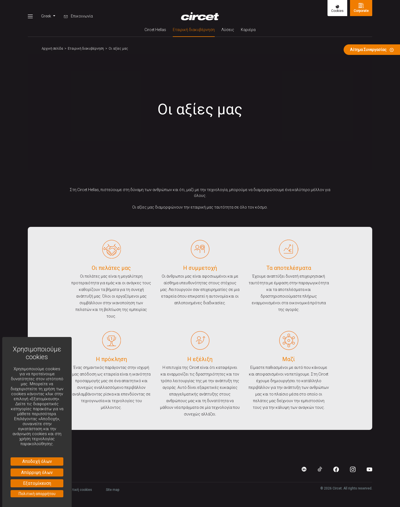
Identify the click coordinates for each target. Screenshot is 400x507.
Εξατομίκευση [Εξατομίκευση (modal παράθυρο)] (37, 483)
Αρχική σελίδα (52, 48)
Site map (112, 490)
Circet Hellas (155, 29)
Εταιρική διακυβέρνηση (194, 29)
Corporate (361, 8)
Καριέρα (248, 29)
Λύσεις (227, 29)
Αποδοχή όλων (37, 461)
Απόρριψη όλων (37, 472)
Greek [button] (46, 16)
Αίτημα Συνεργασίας (372, 49)
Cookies (337, 9)
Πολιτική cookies (78, 490)
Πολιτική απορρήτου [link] (37, 493)
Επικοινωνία (78, 16)
